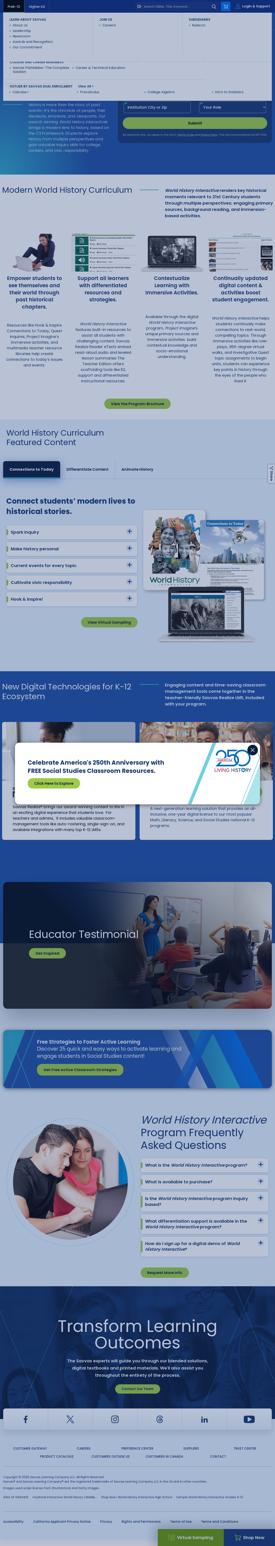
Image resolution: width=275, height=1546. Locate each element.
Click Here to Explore (54, 783)
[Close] (252, 750)
